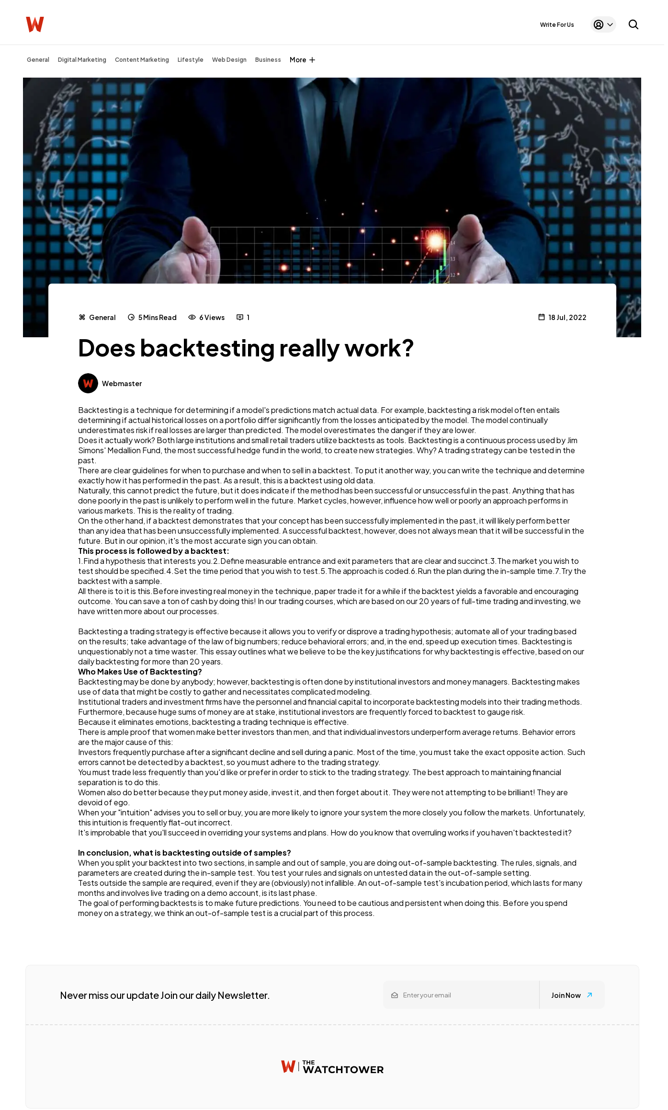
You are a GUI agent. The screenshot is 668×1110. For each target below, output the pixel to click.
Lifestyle (191, 59)
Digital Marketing (82, 59)
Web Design (229, 59)
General (38, 59)
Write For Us (557, 24)
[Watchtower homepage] (332, 1066)
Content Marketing (142, 59)
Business (268, 59)
